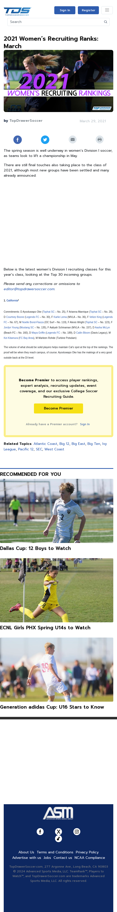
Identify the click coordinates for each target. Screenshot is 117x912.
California (12, 300)
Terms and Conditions (55, 852)
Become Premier (58, 408)
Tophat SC (49, 311)
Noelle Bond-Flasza (33, 322)
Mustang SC (27, 327)
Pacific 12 (26, 449)
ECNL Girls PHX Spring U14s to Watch (45, 627)
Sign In (65, 10)
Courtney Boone (15, 317)
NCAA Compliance (90, 857)
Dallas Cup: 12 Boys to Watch (35, 548)
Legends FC (32, 317)
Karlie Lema (60, 317)
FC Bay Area (26, 338)
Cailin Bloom (83, 332)
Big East (78, 443)
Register (88, 10)
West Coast (54, 449)
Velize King (95, 317)
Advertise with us (26, 857)
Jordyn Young (11, 327)
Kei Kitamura (11, 338)
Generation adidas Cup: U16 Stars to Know (52, 707)
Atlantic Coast (45, 443)
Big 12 (64, 443)
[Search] (54, 22)
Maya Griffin (38, 332)
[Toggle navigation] (107, 10)
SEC (39, 449)
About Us (26, 852)
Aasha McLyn (102, 327)
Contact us (63, 857)
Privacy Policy (87, 852)
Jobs (47, 857)
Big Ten (94, 443)
